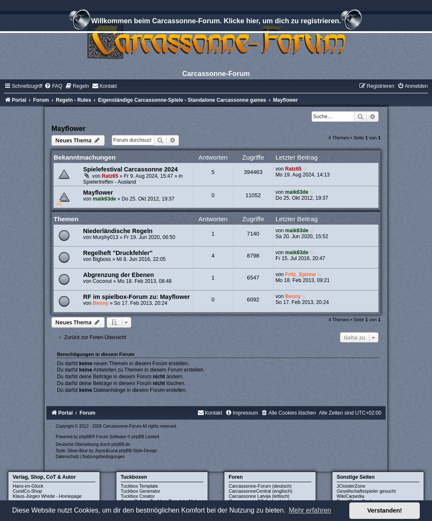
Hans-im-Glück (28, 485)
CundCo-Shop (27, 491)
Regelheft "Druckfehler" (118, 253)
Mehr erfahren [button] (310, 510)
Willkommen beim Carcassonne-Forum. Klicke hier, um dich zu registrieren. (216, 22)
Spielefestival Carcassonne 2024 (130, 169)
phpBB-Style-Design (138, 450)
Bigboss (102, 259)
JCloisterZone (351, 485)
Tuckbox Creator (138, 496)
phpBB (85, 436)
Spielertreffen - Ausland (109, 182)
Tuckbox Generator (140, 491)
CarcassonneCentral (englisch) (260, 491)
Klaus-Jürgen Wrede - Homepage (47, 496)
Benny (100, 303)
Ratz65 (110, 176)
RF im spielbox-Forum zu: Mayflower (136, 296)
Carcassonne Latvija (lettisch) (259, 496)
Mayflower (68, 128)
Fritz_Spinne (300, 274)
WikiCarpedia (350, 496)
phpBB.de (120, 444)
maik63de (104, 199)
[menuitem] (53, 86)
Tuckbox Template (139, 485)
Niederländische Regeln (118, 231)
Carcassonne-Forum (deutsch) (260, 485)
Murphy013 (106, 237)
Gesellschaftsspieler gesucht (366, 491)
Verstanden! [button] (384, 510)
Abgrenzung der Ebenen (118, 274)
